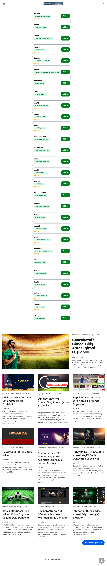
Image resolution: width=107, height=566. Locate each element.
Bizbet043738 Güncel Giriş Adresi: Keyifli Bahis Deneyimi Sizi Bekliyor (88, 455)
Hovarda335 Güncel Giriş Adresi (15, 448)
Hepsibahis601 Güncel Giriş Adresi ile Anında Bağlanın (86, 401)
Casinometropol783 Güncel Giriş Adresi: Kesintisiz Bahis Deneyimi (53, 514)
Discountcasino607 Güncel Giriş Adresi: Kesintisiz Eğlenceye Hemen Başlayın (50, 458)
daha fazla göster (92, 542)
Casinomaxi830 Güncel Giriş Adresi (16, 393)
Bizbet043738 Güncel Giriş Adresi (86, 448)
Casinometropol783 (46, 507)
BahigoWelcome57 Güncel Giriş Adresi (50, 393)
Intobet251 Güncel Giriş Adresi (85, 507)
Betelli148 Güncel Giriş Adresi (14, 507)
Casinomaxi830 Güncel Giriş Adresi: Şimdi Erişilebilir (16, 401)
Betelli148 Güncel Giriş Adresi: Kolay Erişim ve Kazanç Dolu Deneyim (16, 514)
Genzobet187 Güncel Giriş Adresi (85, 335)
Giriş (65, 16)
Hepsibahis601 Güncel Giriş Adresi (86, 393)
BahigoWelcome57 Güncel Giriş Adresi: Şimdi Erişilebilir (53, 402)
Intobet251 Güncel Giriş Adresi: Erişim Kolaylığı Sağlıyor (87, 514)
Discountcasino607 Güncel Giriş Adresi (51, 448)
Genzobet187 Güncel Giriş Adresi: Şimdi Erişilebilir (83, 346)
